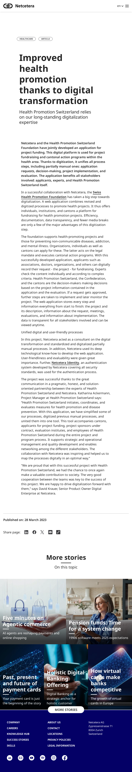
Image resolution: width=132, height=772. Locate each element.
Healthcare (26, 38)
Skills (11, 745)
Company (13, 722)
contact (54, 728)
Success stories (18, 739)
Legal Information (61, 745)
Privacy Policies (59, 739)
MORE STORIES (66, 710)
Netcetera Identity (65, 363)
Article (45, 38)
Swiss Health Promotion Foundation (61, 194)
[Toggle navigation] (127, 6)
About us (54, 722)
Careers (12, 728)
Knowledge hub (18, 734)
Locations (55, 734)
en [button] (119, 6)
